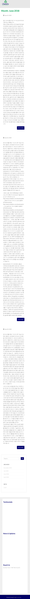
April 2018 (6, 477)
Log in (5, 487)
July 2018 (6, 471)
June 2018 (6, 474)
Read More (20, 128)
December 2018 (8, 467)
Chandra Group (5, 2)
